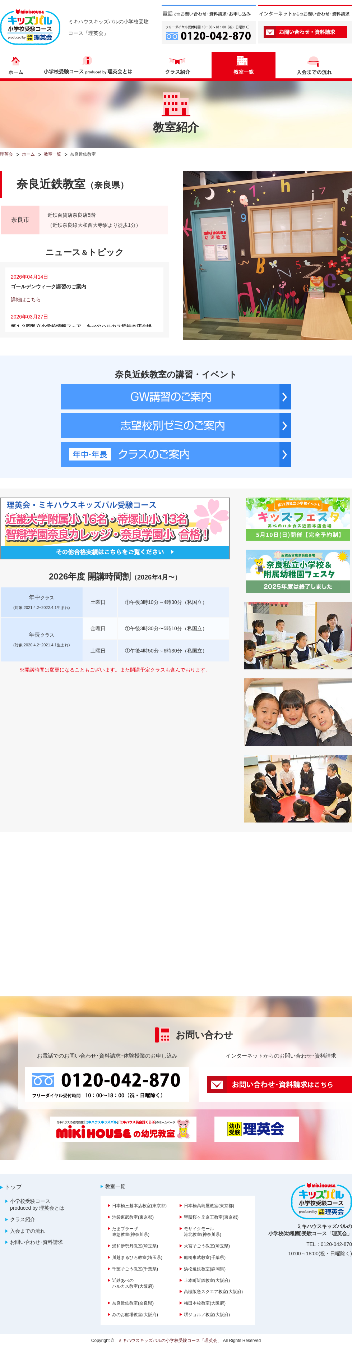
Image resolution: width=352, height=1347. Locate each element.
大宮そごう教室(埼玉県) (207, 1246)
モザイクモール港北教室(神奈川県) (202, 1231)
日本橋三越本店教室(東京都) (139, 1205)
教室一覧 (115, 1186)
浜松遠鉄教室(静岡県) (205, 1269)
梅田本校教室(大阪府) (205, 1303)
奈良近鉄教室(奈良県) (133, 1303)
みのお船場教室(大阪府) (135, 1314)
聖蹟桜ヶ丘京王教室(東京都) (211, 1217)
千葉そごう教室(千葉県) (135, 1269)
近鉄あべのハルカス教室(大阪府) (133, 1283)
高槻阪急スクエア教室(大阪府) (213, 1291)
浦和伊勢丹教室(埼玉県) (135, 1246)
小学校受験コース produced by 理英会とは (37, 1204)
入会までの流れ (27, 1231)
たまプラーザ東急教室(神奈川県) (130, 1231)
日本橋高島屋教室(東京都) (209, 1205)
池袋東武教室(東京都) (133, 1217)
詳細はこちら (26, 299)
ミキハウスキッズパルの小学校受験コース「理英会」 (170, 1340)
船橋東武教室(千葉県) (205, 1257)
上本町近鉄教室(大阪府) (207, 1280)
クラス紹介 (22, 1219)
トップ (13, 1187)
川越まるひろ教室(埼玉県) (137, 1257)
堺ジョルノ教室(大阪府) (207, 1314)
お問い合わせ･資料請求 (36, 1242)
